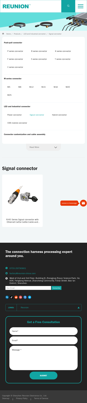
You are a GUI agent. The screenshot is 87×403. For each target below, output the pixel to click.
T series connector (62, 59)
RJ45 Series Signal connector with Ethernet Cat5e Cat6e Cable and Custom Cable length (22, 220)
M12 (31, 87)
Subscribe (56, 288)
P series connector (15, 51)
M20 (68, 87)
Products (17, 34)
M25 (9, 95)
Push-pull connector (13, 42)
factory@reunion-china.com (23, 273)
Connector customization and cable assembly (24, 134)
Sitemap (5, 398)
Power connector (14, 115)
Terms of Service (41, 398)
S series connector (39, 59)
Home (8, 34)
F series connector (15, 59)
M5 (8, 87)
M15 (43, 87)
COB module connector (17, 123)
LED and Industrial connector (35, 34)
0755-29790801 (18, 268)
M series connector (12, 78)
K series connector (63, 51)
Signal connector (55, 34)
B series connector (39, 51)
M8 (19, 87)
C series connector (15, 67)
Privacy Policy (21, 398)
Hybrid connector (59, 115)
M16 (56, 87)
